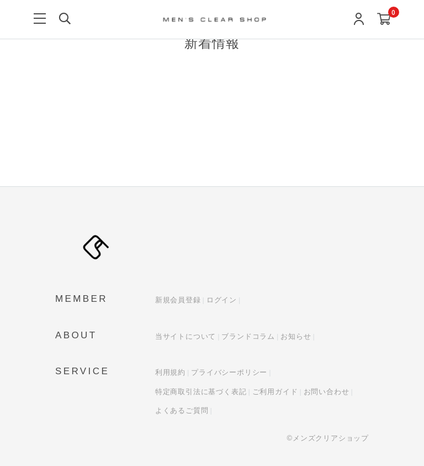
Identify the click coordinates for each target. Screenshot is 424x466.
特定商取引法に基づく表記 (201, 392)
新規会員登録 (178, 300)
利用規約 (170, 372)
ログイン (221, 300)
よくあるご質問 (182, 410)
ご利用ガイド (275, 392)
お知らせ (295, 336)
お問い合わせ (326, 392)
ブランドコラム (248, 336)
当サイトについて (185, 336)
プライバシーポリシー (229, 372)
